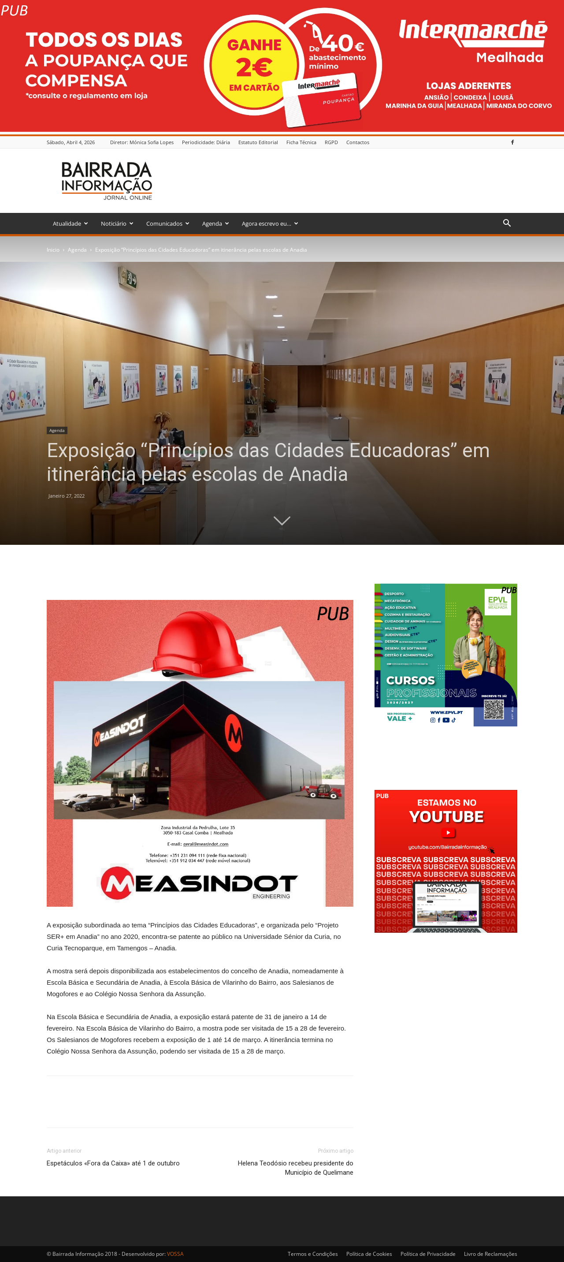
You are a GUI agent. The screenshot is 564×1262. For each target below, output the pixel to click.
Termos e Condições (313, 1254)
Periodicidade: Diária (206, 142)
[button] (506, 224)
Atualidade (70, 223)
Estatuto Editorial (258, 142)
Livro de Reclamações (490, 1254)
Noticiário (117, 223)
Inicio (53, 249)
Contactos (357, 142)
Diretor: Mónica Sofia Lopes (142, 142)
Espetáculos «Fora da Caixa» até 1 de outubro (113, 1163)
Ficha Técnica (301, 142)
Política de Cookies (369, 1254)
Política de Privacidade (428, 1254)
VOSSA (175, 1254)
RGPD (331, 142)
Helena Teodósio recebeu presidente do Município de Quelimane (295, 1167)
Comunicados (167, 223)
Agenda (215, 223)
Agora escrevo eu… (270, 223)
